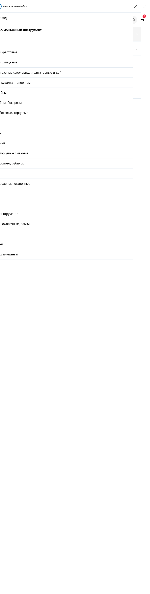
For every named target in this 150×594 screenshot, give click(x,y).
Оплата (88, 242)
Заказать (37, 447)
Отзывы (48, 253)
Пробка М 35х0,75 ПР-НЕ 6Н (54, 397)
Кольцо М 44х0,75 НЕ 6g (51, 371)
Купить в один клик (75, 231)
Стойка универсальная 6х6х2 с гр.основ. (62, 347)
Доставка (64, 242)
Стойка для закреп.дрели (51, 322)
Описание (29, 253)
